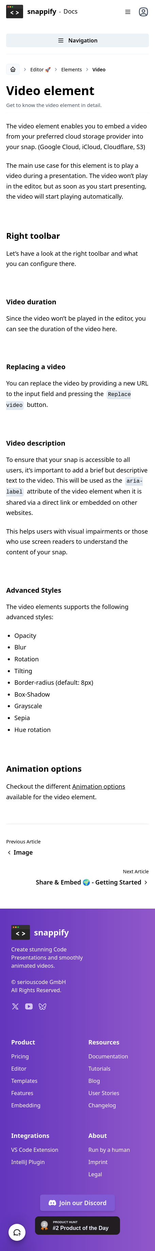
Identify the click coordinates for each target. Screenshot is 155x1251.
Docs (71, 11)
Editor (19, 1068)
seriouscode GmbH (41, 982)
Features (22, 1093)
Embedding (25, 1105)
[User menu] (143, 12)
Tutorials (99, 1068)
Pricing (20, 1056)
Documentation (108, 1056)
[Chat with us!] (16, 1232)
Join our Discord (77, 1203)
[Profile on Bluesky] (42, 1006)
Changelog (102, 1105)
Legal (95, 1174)
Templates (24, 1081)
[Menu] (127, 12)
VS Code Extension (34, 1150)
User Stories (103, 1093)
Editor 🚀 (40, 69)
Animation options (98, 786)
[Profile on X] (15, 1006)
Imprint (98, 1162)
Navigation (77, 40)
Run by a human (109, 1150)
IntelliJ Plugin (28, 1162)
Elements (71, 69)
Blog (94, 1081)
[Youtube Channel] (29, 1006)
